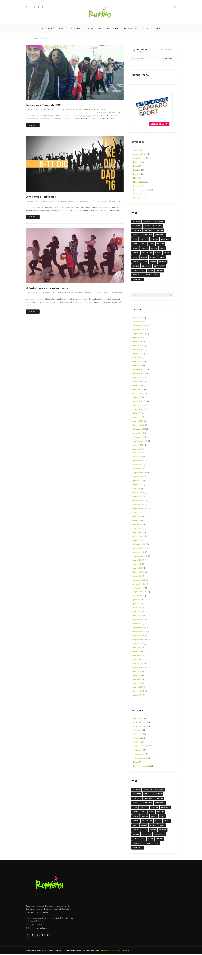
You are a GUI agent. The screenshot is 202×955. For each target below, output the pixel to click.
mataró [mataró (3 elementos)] (144, 257)
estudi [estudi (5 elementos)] (151, 244)
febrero (138, 350)
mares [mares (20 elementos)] (135, 257)
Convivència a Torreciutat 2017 (43, 105)
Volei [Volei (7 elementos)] (157, 275)
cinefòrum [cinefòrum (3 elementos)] (148, 230)
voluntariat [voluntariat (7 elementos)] (137, 280)
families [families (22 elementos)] (154, 248)
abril (137, 358)
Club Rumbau (32, 109)
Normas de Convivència (120, 951)
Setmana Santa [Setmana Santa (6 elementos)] (139, 271)
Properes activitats (90, 109)
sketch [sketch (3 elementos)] (150, 271)
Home (28, 38)
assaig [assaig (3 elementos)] (146, 226)
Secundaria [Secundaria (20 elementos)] (146, 266)
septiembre (140, 334)
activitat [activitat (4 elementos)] (136, 221)
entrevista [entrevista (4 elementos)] (165, 239)
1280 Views (103, 112)
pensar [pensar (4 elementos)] (153, 262)
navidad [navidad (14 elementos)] (136, 262)
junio (137, 338)
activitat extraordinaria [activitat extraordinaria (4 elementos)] (153, 221)
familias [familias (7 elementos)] (145, 248)
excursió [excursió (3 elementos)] (160, 244)
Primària (79, 293)
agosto (138, 445)
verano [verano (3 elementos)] (148, 275)
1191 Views (103, 201)
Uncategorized (83, 201)
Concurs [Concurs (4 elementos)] (136, 235)
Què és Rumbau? (56, 28)
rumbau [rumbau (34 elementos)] (136, 266)
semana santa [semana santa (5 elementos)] (159, 266)
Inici (41, 28)
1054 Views (103, 293)
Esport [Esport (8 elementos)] (135, 244)
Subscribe (167, 58)
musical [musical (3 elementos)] (153, 257)
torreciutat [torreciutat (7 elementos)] (137, 275)
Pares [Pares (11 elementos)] (145, 262)
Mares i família (69, 293)
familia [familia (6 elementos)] (135, 248)
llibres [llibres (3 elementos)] (158, 253)
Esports (136, 162)
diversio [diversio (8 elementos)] (155, 239)
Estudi (136, 166)
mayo (137, 342)
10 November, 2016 (48, 293)
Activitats (76, 28)
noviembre (140, 330)
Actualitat (61, 109)
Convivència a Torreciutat (41, 196)
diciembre (139, 326)
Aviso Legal (105, 951)
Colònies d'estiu (140, 154)
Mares (136, 178)
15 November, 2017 (48, 109)
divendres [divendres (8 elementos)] (144, 239)
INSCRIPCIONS (130, 28)
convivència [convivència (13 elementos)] (159, 235)
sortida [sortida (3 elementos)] (160, 271)
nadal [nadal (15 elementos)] (162, 257)
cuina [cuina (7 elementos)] (135, 239)
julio (137, 517)
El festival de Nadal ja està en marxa (47, 288)
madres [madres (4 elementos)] (167, 253)
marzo (138, 318)
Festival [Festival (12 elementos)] (136, 253)
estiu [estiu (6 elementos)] (144, 244)
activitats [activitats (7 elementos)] (137, 226)
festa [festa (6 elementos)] (163, 248)
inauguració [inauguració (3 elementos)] (147, 253)
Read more (32, 125)
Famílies (136, 170)
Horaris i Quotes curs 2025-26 (103, 28)
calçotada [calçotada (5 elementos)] (137, 230)
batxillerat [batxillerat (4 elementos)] (157, 226)
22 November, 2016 (48, 201)
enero (138, 322)
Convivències (70, 109)
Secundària (102, 109)
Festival (79, 109)
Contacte (158, 28)
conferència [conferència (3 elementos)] (147, 235)
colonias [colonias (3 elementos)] (159, 230)
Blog (145, 28)
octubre (138, 378)
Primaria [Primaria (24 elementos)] (162, 262)
